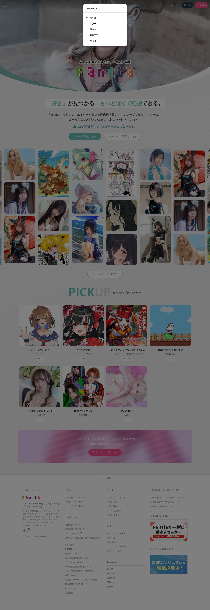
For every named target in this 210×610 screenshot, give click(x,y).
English (93, 23)
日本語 (93, 17)
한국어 (93, 41)
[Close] (124, 7)
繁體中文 (94, 35)
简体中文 (94, 29)
